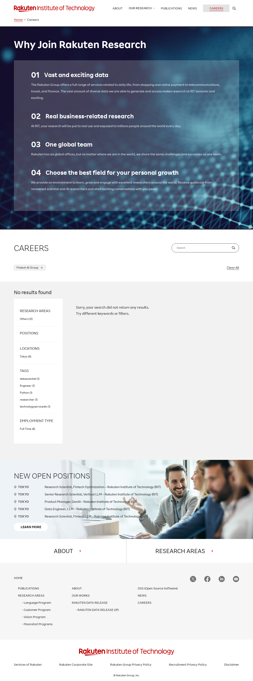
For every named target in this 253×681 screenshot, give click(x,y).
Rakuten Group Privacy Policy (130, 664)
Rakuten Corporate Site (76, 664)
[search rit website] (234, 8)
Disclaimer (231, 664)
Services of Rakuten (28, 664)
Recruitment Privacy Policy (188, 664)
